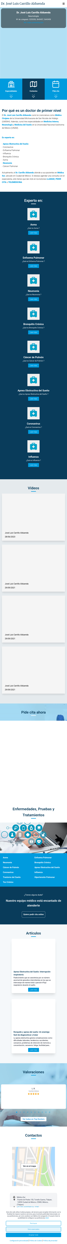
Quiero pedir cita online (33, 914)
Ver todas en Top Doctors (33, 1119)
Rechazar (33, 1223)
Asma (5, 857)
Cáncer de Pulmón (11, 867)
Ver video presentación (33, 22)
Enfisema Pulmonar (43, 857)
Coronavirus (8, 872)
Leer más (33, 233)
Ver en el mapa (29, 1166)
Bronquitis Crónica (42, 862)
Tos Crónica (8, 882)
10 (50, 1112)
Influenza (38, 872)
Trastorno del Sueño (12, 877)
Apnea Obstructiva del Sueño (47, 867)
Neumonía (7, 862)
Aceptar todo (33, 1235)
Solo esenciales (33, 1229)
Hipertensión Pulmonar (44, 877)
